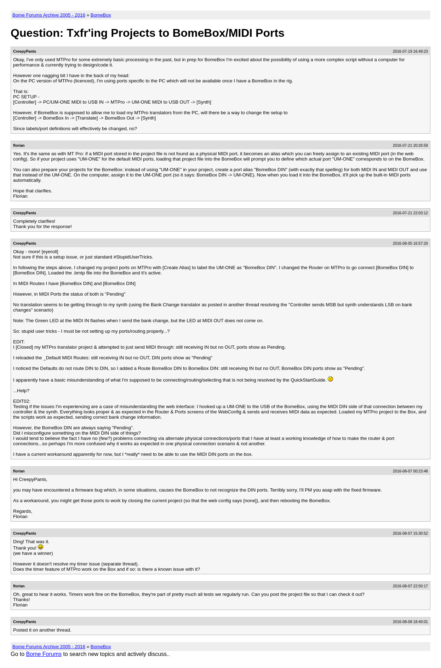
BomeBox (101, 15)
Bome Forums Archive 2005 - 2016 (48, 15)
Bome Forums (44, 654)
